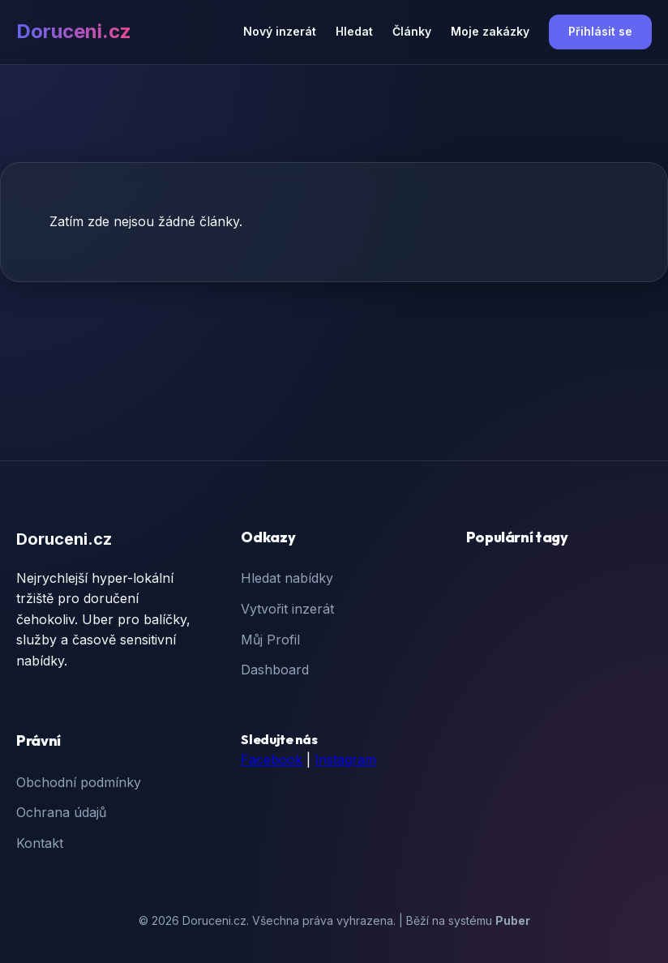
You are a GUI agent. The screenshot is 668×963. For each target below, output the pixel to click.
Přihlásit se (600, 31)
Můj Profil (270, 639)
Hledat (354, 31)
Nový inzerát (279, 31)
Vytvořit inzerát (287, 609)
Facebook (271, 759)
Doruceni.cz (73, 31)
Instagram (345, 759)
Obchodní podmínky (78, 782)
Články (411, 31)
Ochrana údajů (61, 812)
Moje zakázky (490, 31)
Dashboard (275, 669)
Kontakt (39, 843)
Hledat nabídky (287, 578)
